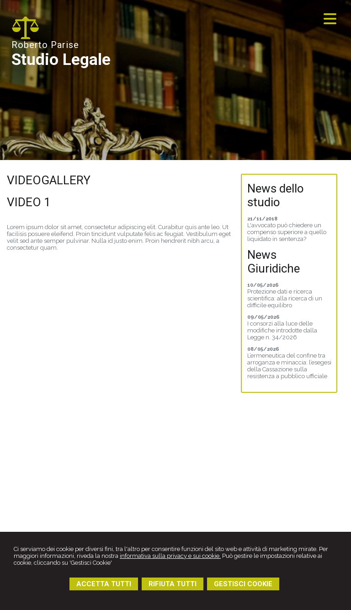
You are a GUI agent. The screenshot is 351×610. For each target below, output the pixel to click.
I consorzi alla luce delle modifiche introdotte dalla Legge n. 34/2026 (282, 330)
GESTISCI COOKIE (243, 584)
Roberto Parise (45, 44)
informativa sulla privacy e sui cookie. (170, 555)
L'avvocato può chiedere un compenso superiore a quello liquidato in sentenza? (286, 232)
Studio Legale (61, 59)
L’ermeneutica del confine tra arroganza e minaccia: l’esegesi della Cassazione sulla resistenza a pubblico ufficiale (289, 366)
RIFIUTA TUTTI (173, 584)
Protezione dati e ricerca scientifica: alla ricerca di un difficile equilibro (284, 298)
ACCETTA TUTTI (103, 584)
